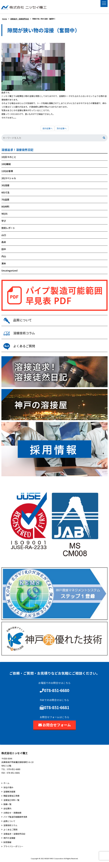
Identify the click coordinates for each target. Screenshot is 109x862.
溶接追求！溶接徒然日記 (17, 150)
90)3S (4, 213)
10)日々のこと (8, 157)
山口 (3, 235)
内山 (3, 256)
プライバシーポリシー (13, 846)
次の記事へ (62, 128)
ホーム (6, 783)
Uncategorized (9, 270)
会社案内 (7, 808)
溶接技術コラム (10, 825)
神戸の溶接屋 (9, 838)
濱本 (3, 263)
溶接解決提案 (9, 791)
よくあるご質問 (10, 829)
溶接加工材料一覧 (11, 800)
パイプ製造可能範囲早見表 (15, 817)
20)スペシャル (8, 178)
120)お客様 (7, 171)
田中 (3, 249)
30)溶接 (5, 185)
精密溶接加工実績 (11, 795)
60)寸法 (5, 192)
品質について (9, 821)
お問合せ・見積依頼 (12, 812)
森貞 (3, 242)
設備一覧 (7, 804)
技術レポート (8, 228)
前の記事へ (48, 128)
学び (3, 220)
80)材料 (5, 206)
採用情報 (7, 842)
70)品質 (5, 199)
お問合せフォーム (54, 724)
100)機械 (6, 164)
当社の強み (8, 787)
